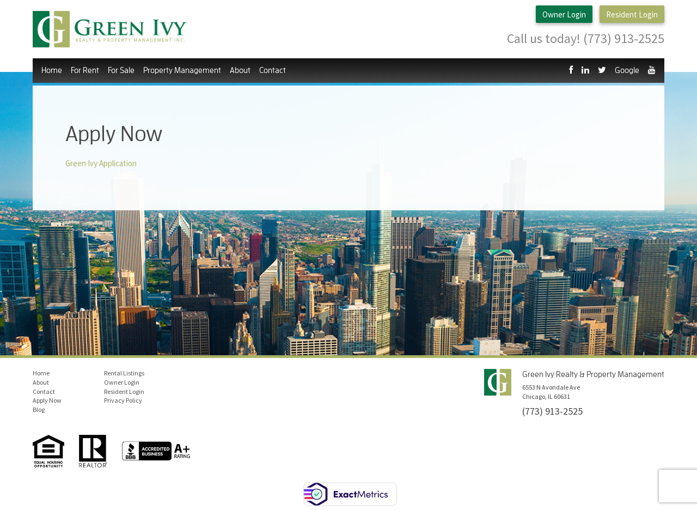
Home (51, 70)
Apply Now (47, 400)
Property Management (182, 70)
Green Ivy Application (101, 163)
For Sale (121, 70)
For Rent (85, 70)
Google (627, 70)
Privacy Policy (123, 400)
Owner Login (564, 14)
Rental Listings (124, 373)
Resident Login (632, 14)
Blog (39, 409)
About (240, 70)
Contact (272, 70)
